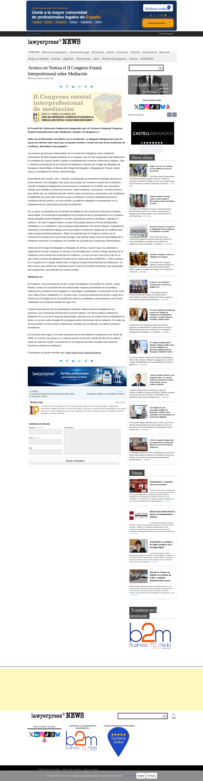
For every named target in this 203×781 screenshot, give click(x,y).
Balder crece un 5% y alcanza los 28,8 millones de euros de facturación (161, 168)
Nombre (36, 428)
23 (159, 147)
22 (156, 147)
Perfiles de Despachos (114, 58)
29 (153, 149)
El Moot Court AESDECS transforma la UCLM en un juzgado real (160, 284)
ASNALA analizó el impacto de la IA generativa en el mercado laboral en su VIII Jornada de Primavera (162, 443)
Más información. (129, 776)
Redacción (36, 402)
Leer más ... (147, 216)
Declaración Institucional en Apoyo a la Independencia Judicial (162, 514)
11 (147, 145)
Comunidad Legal (79, 52)
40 (162, 152)
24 (162, 147)
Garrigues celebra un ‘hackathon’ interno (106, 394)
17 (142, 147)
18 (144, 147)
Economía (122, 52)
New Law (164, 52)
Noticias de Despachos (54, 52)
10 (144, 145)
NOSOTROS (146, 58)
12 (150, 145)
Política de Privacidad (49, 769)
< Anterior (33, 391)
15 (159, 145)
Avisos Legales (90, 769)
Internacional (149, 52)
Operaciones (83, 58)
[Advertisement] (101, 690)
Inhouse (55, 58)
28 (150, 149)
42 (144, 154)
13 (153, 145)
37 (153, 152)
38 (156, 152)
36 (150, 152)
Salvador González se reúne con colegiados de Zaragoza (162, 255)
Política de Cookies (71, 769)
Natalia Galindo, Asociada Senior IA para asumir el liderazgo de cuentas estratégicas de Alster (162, 200)
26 (144, 149)
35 (147, 152)
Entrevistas (98, 52)
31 (159, 149)
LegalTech (68, 58)
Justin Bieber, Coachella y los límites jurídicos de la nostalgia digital (161, 544)
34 (144, 152)
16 (162, 145)
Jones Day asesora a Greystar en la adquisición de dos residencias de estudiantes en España (162, 229)
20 (150, 147)
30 (156, 149)
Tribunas (135, 52)
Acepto (141, 776)
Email (35, 438)
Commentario (69, 428)
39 (159, 152)
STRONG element (166, 34)
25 (142, 149)
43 (147, 154)
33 (142, 152)
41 (142, 154)
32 (162, 149)
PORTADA (34, 52)
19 (147, 147)
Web (30, 448)
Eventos (133, 58)
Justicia (110, 52)
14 (156, 145)
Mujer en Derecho (39, 58)
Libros (96, 58)
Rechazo (151, 776)
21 (153, 147)
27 (147, 149)
